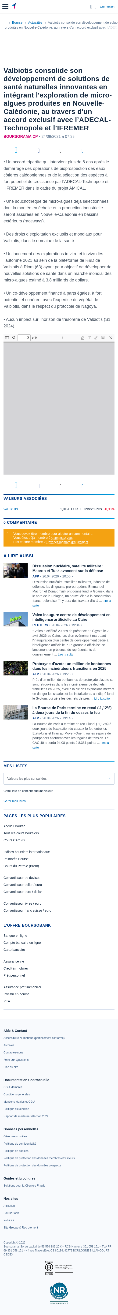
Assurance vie (14, 961)
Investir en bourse (16, 994)
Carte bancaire (14, 950)
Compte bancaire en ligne (22, 942)
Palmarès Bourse (16, 859)
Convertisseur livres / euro (23, 903)
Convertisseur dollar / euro (23, 885)
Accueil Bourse (14, 826)
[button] (5, 6)
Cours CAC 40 (14, 840)
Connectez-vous (62, 537)
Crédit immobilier (16, 968)
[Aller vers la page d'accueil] (14, 6)
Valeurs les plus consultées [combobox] (27, 778)
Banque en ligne (15, 935)
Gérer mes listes (15, 801)
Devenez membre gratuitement (67, 542)
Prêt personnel (14, 975)
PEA (7, 1001)
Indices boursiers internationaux (27, 852)
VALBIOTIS (11, 509)
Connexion (107, 6)
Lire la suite (65, 654)
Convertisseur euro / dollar (23, 892)
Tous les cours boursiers (21, 833)
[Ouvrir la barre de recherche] (91, 6)
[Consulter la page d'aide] (96, 6)
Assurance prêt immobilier (22, 987)
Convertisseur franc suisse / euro (27, 910)
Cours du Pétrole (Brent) (21, 866)
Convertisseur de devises (22, 878)
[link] (34, 1038)
